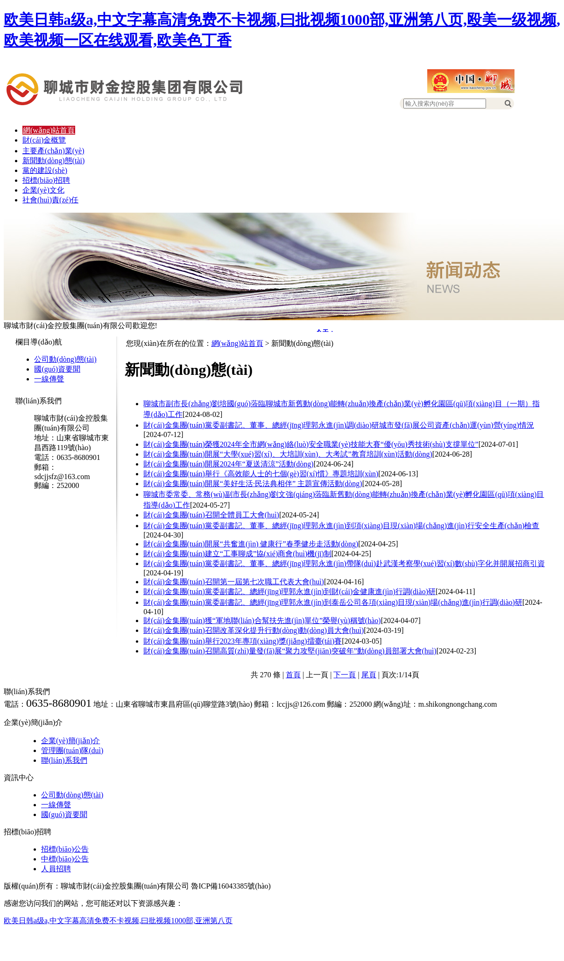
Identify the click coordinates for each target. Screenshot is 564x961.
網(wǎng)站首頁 (49, 130)
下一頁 (344, 675)
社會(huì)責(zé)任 (50, 200)
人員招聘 (56, 869)
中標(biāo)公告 (65, 859)
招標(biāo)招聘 (46, 180)
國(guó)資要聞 (57, 369)
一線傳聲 (49, 379)
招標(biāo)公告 (65, 849)
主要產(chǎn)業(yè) (53, 151)
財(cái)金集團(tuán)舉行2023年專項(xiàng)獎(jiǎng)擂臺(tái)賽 (242, 641)
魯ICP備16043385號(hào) (231, 886)
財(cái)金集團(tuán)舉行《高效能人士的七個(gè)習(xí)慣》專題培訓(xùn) (260, 474)
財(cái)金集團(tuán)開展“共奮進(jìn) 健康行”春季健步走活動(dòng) (250, 544)
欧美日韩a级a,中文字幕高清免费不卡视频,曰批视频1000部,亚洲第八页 (118, 921)
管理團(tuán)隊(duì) (72, 750)
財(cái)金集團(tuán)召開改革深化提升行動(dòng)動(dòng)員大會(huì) (253, 630)
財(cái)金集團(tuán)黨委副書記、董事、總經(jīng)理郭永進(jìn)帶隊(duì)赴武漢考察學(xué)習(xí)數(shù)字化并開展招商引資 (343, 563)
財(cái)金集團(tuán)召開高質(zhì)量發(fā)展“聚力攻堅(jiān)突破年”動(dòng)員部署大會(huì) (289, 651)
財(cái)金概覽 (44, 140)
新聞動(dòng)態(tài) (53, 161)
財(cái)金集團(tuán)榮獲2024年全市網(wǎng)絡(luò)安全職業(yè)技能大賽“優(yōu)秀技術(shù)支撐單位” (310, 444)
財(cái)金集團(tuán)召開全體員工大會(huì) (211, 515)
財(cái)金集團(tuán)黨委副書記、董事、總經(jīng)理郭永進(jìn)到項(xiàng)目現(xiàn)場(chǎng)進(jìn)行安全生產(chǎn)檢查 (341, 526)
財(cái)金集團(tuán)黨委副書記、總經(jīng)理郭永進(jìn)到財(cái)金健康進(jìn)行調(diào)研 (289, 591)
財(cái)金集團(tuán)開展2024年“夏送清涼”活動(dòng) (228, 464)
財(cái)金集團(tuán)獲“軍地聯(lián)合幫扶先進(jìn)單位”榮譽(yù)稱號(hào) (262, 620)
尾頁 (368, 675)
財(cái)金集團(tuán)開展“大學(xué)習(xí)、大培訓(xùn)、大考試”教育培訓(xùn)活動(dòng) (287, 454)
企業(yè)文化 (43, 190)
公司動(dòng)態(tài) (65, 359)
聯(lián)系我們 (64, 760)
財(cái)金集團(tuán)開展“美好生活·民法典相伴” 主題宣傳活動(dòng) (252, 484)
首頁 (293, 675)
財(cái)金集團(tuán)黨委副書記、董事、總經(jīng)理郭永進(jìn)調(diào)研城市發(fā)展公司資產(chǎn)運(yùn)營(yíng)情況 (338, 425)
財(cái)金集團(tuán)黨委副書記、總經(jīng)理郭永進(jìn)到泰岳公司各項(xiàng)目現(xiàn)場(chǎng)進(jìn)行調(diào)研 (332, 602)
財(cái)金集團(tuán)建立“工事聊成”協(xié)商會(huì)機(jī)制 (237, 554)
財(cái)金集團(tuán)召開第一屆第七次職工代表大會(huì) (233, 582)
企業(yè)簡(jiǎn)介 (70, 741)
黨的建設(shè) (44, 170)
